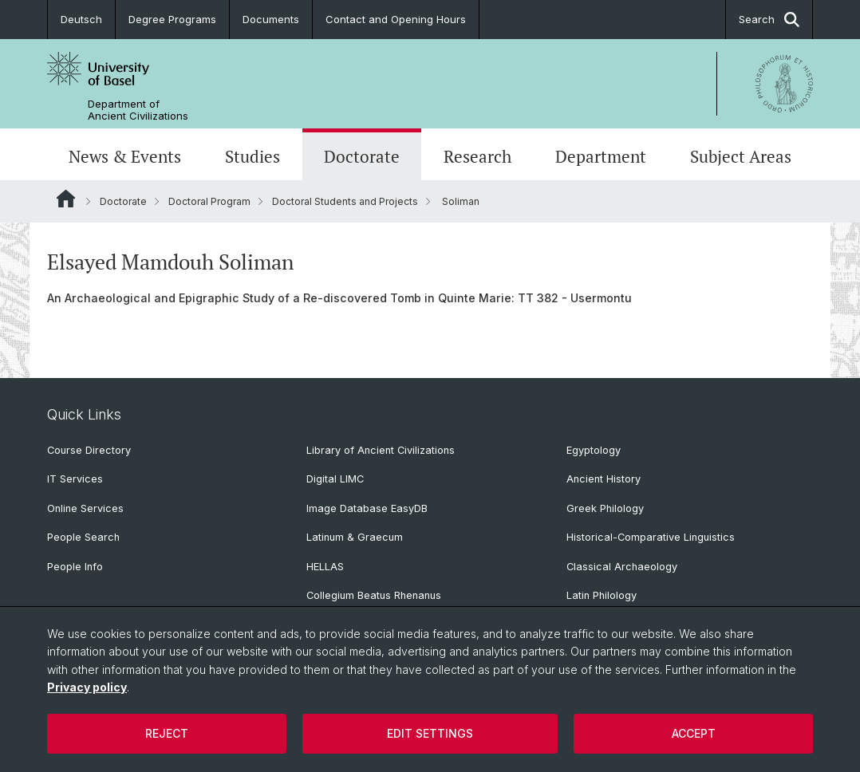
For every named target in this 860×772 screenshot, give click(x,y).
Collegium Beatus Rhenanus (373, 595)
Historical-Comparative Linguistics (650, 537)
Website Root (66, 198)
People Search (83, 537)
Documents (271, 19)
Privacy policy (87, 687)
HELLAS (325, 567)
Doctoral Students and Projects (345, 201)
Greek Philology (605, 508)
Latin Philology (601, 595)
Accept (694, 733)
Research (477, 156)
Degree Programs (172, 19)
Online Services (85, 508)
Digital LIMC (335, 479)
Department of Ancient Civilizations (138, 110)
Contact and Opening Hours (395, 19)
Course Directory (89, 450)
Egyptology (593, 450)
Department (600, 156)
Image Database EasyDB (367, 508)
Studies (252, 156)
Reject (166, 733)
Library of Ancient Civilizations (380, 450)
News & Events (125, 156)
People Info (75, 567)
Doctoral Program (209, 201)
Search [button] (769, 19)
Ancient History (603, 479)
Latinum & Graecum (354, 537)
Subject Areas (740, 156)
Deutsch (81, 19)
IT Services (75, 479)
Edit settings (430, 733)
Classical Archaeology (621, 567)
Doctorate (362, 156)
